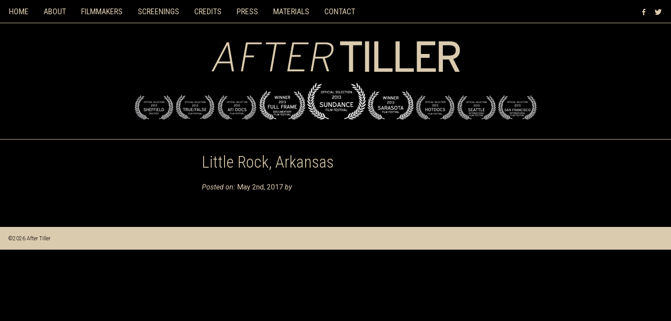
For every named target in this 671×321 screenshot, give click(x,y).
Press (247, 11)
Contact (339, 11)
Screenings (158, 11)
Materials (291, 11)
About (55, 11)
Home (19, 11)
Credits (207, 11)
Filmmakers (102, 11)
